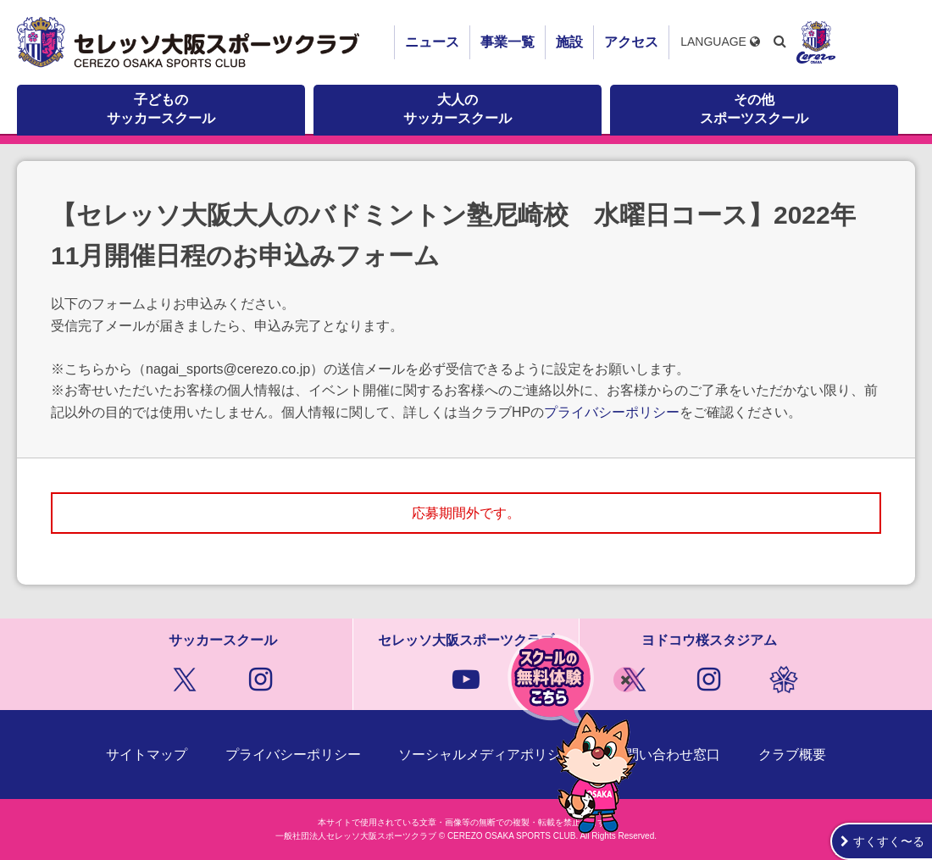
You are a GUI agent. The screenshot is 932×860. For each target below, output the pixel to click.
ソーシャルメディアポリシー (486, 754)
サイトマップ (146, 754)
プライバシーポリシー (612, 412)
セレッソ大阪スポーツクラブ (190, 42)
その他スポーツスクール (754, 108)
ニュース (432, 42)
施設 (569, 42)
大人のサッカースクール (457, 108)
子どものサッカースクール (161, 108)
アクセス (631, 42)
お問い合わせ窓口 (666, 754)
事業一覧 (507, 42)
